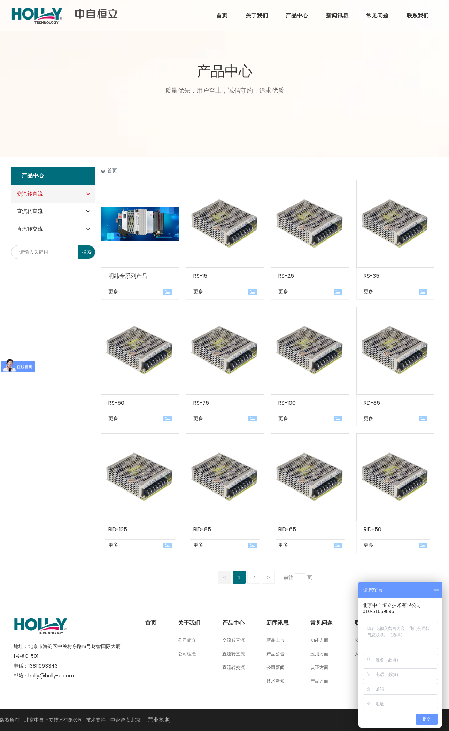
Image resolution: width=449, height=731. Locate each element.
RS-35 (371, 276)
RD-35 (372, 403)
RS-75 (201, 403)
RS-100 (287, 403)
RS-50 (116, 403)
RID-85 (202, 529)
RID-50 (372, 529)
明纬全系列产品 (127, 276)
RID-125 (117, 529)
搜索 (87, 252)
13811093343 (43, 665)
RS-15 (200, 276)
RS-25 (286, 276)
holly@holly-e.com (51, 675)
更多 (113, 291)
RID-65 (287, 529)
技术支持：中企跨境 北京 (113, 719)
